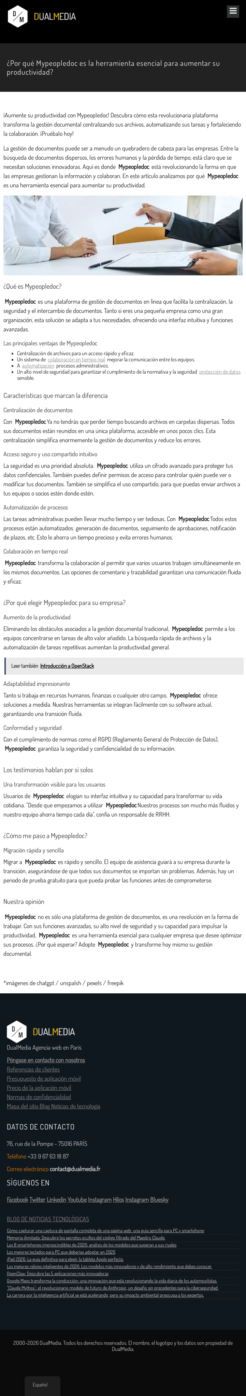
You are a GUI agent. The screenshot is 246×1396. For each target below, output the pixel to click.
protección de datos (220, 372)
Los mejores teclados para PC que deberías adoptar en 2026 (61, 1252)
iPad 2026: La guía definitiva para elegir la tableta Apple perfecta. (65, 1259)
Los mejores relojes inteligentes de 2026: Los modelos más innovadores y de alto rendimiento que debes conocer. (109, 1266)
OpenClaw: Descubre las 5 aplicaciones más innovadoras (57, 1273)
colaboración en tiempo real (76, 359)
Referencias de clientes (33, 1069)
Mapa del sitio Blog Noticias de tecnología (53, 1106)
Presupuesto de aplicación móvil (44, 1078)
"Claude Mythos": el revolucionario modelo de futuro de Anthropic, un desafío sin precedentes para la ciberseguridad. (112, 1288)
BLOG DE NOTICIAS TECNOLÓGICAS (48, 1219)
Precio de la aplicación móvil (39, 1087)
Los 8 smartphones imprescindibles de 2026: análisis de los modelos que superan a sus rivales (91, 1245)
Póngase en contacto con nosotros (46, 1060)
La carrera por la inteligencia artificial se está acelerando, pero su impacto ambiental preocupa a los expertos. (105, 1295)
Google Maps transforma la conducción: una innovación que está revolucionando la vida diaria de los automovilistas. (112, 1280)
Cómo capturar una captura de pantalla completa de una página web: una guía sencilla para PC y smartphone (105, 1230)
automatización (38, 366)
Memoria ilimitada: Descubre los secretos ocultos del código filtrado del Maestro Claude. (86, 1237)
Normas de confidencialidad (39, 1097)
